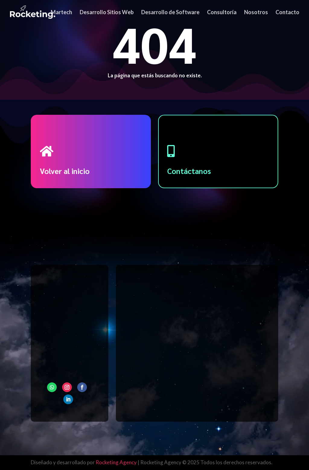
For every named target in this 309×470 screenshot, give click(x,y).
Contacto (287, 12)
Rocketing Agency (116, 462)
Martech (61, 12)
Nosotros (256, 12)
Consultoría (222, 12)
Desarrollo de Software (170, 12)
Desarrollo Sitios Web (107, 12)
